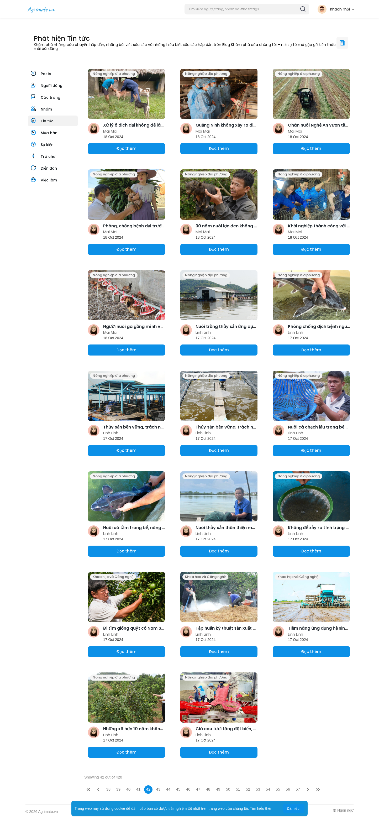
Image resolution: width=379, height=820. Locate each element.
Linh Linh (203, 332)
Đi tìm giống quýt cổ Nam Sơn (134, 628)
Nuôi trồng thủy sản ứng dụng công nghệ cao (244, 326)
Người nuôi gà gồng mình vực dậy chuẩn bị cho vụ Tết (160, 326)
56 (288, 789)
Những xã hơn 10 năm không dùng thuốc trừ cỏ (152, 729)
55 (278, 789)
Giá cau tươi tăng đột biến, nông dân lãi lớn (241, 729)
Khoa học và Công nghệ (113, 576)
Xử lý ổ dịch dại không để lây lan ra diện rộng (150, 125)
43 (158, 789)
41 (138, 789)
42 (148, 789)
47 (198, 789)
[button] (247, 9)
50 (228, 789)
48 (208, 789)
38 (108, 789)
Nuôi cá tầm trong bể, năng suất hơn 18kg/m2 (151, 528)
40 (128, 789)
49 (218, 789)
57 (298, 789)
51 (238, 789)
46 (188, 789)
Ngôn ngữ (343, 810)
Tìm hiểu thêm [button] (261, 808)
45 (178, 789)
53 (258, 789)
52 (248, 789)
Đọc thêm (126, 148)
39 (118, 789)
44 (168, 789)
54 (268, 789)
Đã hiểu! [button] (294, 808)
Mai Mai (110, 131)
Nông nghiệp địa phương (114, 73)
